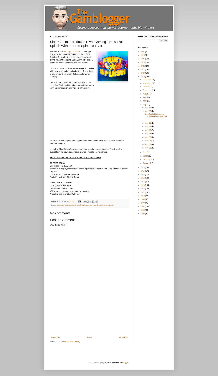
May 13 (148, 134)
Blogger (125, 362)
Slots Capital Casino (71, 51)
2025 (143, 55)
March (145, 156)
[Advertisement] (89, 313)
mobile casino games (84, 205)
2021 (143, 69)
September (147, 90)
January (146, 163)
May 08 (148, 137)
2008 (143, 203)
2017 (143, 171)
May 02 (148, 144)
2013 (143, 185)
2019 (143, 77)
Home (89, 337)
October (146, 87)
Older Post (123, 337)
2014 (143, 181)
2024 (143, 59)
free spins (60, 205)
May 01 (148, 148)
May (145, 104)
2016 (143, 175)
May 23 (148, 111)
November (147, 83)
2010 (143, 196)
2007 (143, 206)
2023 (143, 62)
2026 (143, 52)
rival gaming (108, 205)
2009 (143, 199)
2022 (143, 66)
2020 (143, 73)
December (147, 80)
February (146, 159)
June (145, 101)
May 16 (148, 127)
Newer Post (55, 337)
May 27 (148, 107)
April (145, 152)
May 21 (148, 123)
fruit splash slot (70, 205)
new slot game (98, 205)
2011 (143, 192)
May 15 (148, 130)
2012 (143, 189)
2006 (143, 210)
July (145, 97)
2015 (143, 178)
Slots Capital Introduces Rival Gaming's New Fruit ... (155, 116)
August (146, 94)
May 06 (148, 141)
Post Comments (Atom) (70, 342)
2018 (143, 167)
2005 (143, 213)
